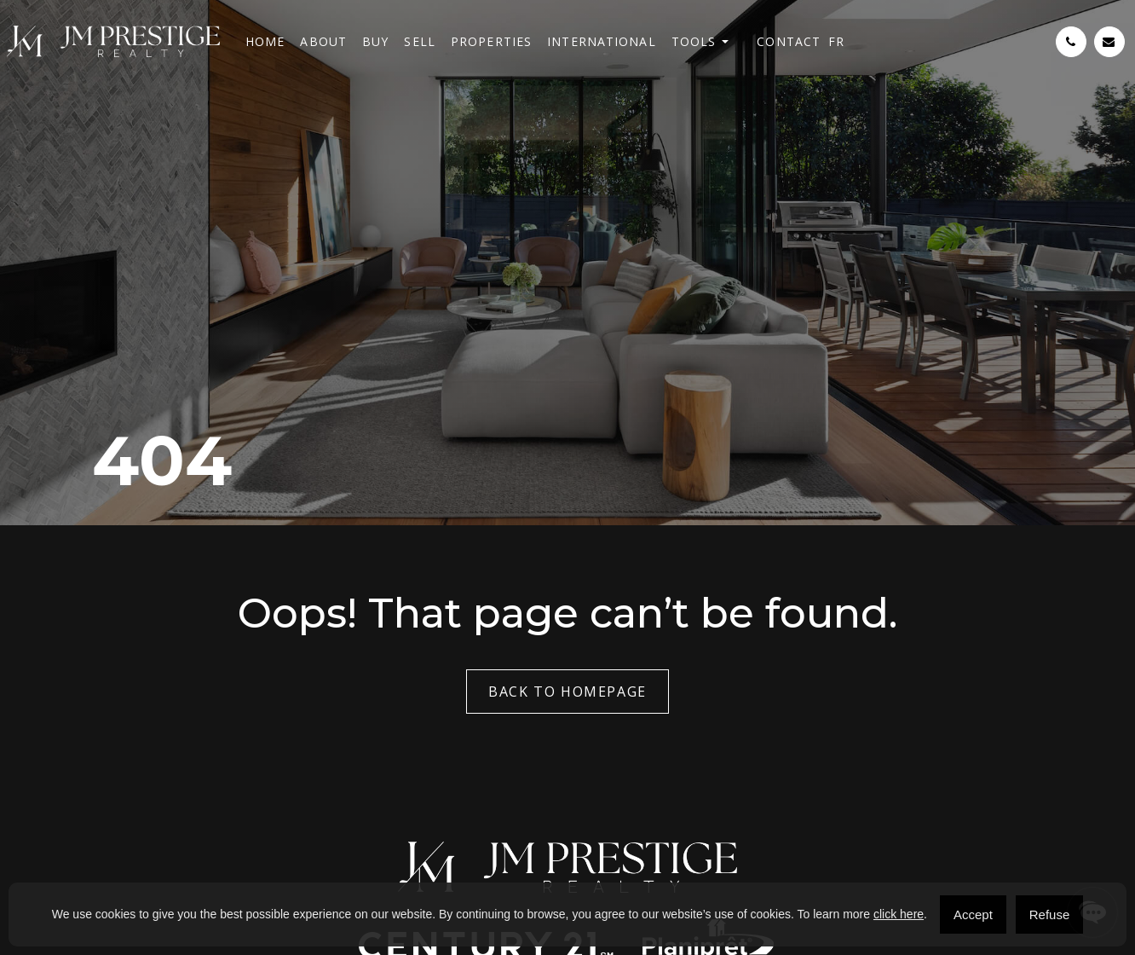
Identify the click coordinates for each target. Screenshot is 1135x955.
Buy (375, 41)
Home (265, 41)
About (323, 41)
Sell (419, 41)
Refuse (1049, 914)
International (601, 41)
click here (898, 914)
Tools (694, 41)
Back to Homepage (567, 691)
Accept (973, 914)
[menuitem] (836, 41)
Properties (491, 41)
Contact (789, 41)
